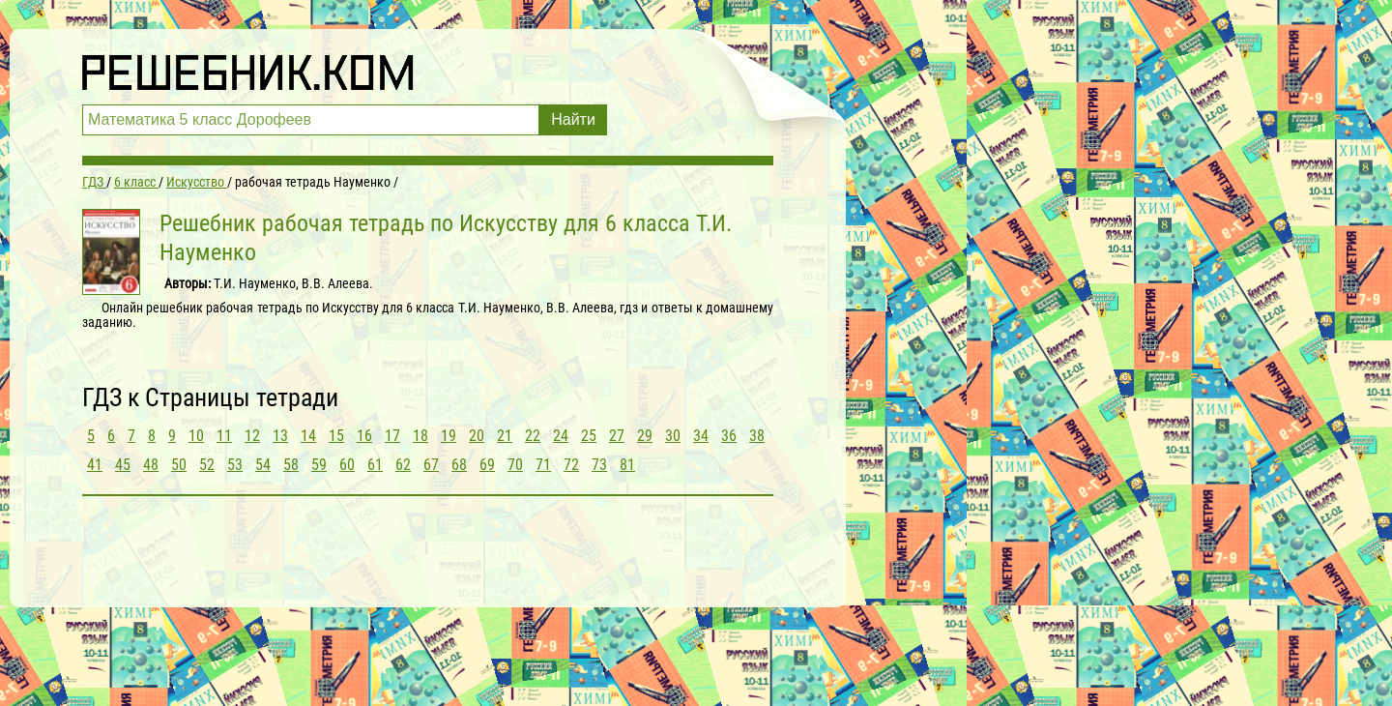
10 (196, 436)
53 (235, 465)
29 (644, 436)
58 (291, 465)
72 (571, 465)
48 (151, 465)
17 (392, 436)
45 (122, 465)
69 (487, 465)
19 (448, 436)
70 (515, 465)
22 (532, 436)
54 (263, 465)
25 (588, 436)
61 (375, 465)
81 (627, 465)
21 (504, 436)
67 (431, 465)
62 (403, 465)
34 (701, 436)
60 (347, 465)
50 (179, 465)
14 (308, 436)
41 (94, 465)
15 (336, 436)
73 (599, 465)
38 (757, 436)
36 (729, 436)
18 (420, 436)
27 (616, 436)
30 (673, 436)
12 (252, 436)
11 (224, 436)
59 (319, 465)
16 (364, 436)
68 (459, 465)
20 (476, 436)
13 (280, 436)
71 (543, 465)
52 (207, 465)
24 (560, 436)
